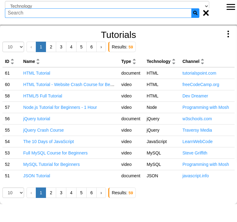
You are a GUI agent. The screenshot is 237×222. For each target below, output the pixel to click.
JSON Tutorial (36, 175)
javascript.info (195, 175)
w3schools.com (197, 118)
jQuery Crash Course (43, 130)
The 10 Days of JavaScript (48, 141)
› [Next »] (101, 46)
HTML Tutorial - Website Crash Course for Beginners (73, 84)
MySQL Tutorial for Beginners (51, 164)
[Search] (195, 13)
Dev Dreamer (195, 95)
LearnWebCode (197, 141)
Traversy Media (197, 130)
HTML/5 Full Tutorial (42, 95)
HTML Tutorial (36, 73)
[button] (12, 59)
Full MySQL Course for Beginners (55, 152)
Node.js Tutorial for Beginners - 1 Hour (60, 107)
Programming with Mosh (205, 107)
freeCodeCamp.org (200, 84)
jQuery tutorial (36, 118)
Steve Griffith (194, 152)
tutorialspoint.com (199, 73)
